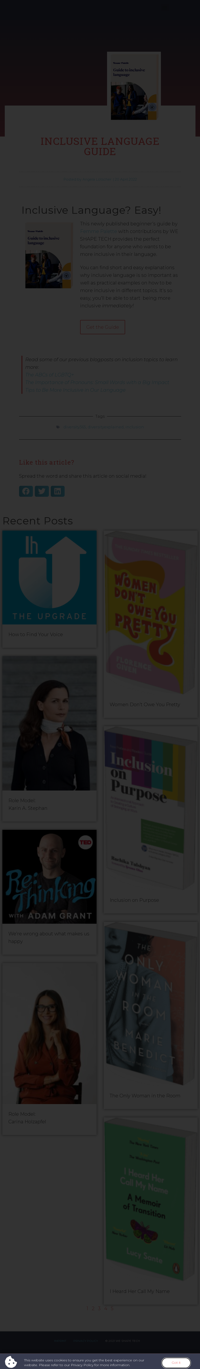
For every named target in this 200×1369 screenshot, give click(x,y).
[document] (100, 684)
